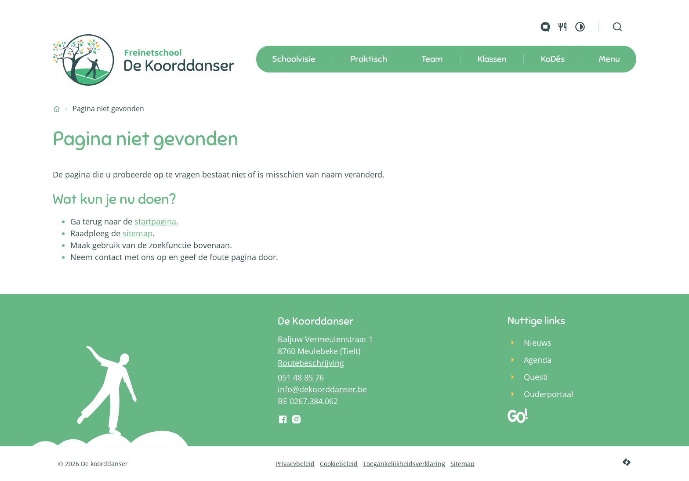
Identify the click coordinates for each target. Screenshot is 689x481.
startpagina (155, 221)
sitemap (137, 233)
